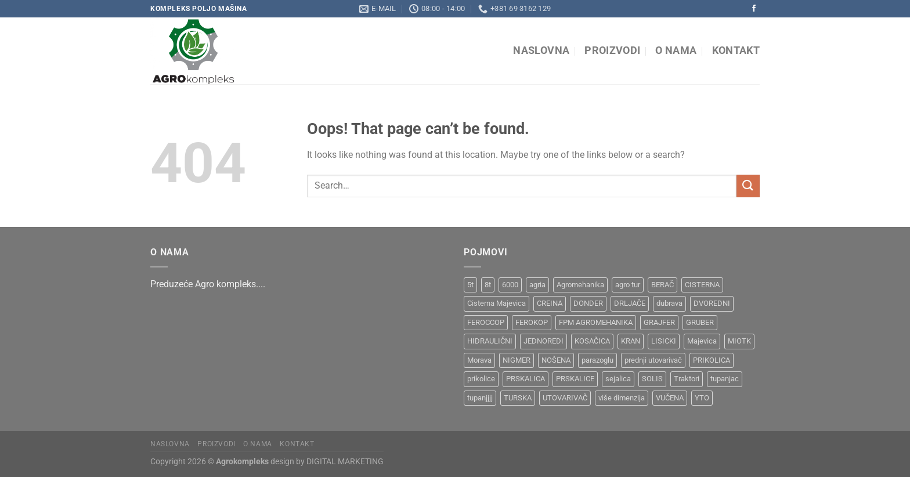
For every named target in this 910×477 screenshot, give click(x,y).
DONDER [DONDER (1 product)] (588, 303)
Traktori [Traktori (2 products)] (686, 378)
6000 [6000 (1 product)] (510, 284)
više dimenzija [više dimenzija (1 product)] (621, 397)
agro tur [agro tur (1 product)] (627, 284)
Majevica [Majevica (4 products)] (702, 341)
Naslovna (541, 50)
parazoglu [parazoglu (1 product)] (597, 360)
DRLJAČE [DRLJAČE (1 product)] (629, 303)
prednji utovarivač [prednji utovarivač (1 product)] (653, 360)
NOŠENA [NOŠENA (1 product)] (555, 360)
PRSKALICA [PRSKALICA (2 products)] (525, 378)
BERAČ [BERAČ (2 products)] (662, 284)
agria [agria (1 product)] (537, 284)
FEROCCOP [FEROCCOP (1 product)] (485, 322)
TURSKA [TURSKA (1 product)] (518, 397)
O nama (675, 50)
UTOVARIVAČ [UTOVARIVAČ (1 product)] (565, 397)
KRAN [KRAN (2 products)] (630, 341)
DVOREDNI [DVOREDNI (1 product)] (712, 303)
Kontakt (736, 50)
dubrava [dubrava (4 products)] (669, 303)
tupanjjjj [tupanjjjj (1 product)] (480, 397)
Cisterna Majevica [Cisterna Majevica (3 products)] (496, 303)
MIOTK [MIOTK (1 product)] (739, 341)
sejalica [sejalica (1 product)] (618, 378)
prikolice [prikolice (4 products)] (481, 378)
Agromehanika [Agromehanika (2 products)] (580, 284)
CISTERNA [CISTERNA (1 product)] (702, 284)
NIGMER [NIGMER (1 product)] (516, 360)
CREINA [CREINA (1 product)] (549, 303)
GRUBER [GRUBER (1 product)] (700, 322)
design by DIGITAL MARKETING (326, 462)
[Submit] (748, 186)
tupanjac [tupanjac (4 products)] (724, 378)
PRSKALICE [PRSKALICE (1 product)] (575, 378)
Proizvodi (612, 50)
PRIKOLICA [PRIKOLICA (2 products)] (711, 360)
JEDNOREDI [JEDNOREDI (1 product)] (543, 341)
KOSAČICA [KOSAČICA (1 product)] (592, 341)
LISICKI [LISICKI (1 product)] (663, 341)
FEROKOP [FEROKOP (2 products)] (531, 322)
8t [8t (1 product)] (488, 284)
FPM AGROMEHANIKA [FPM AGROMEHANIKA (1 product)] (596, 322)
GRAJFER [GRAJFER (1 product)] (659, 322)
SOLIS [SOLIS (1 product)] (652, 378)
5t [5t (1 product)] (470, 284)
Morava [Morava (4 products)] (479, 360)
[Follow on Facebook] (753, 9)
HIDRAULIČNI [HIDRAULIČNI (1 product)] (489, 341)
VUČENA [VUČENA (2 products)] (670, 397)
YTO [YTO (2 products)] (702, 397)
